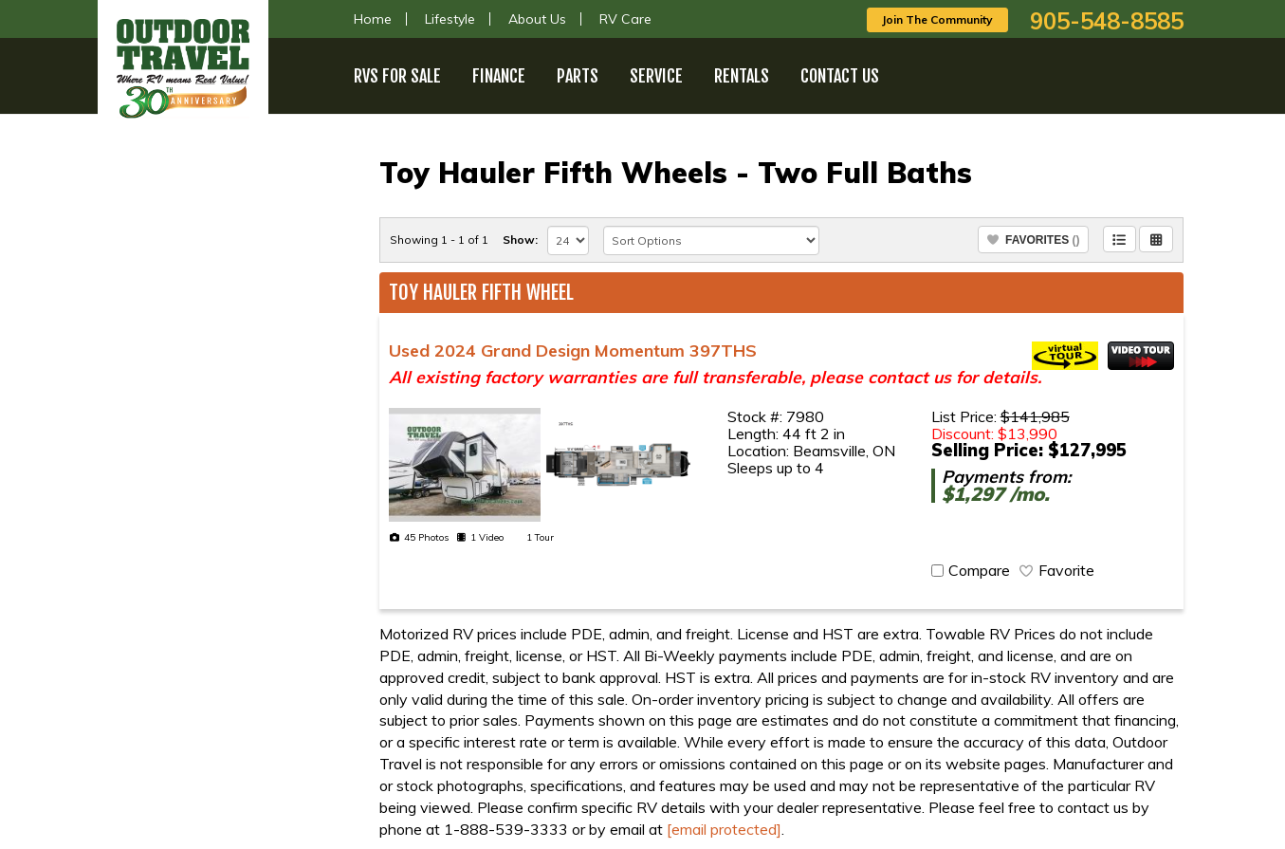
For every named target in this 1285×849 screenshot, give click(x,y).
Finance (498, 75)
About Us (537, 19)
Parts (577, 75)
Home (373, 19)
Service (656, 75)
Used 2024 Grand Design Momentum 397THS (573, 350)
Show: (520, 239)
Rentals (741, 75)
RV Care (625, 19)
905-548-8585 (1107, 21)
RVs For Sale (397, 75)
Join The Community (937, 19)
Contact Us (839, 75)
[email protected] (724, 829)
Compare (979, 570)
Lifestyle (450, 19)
